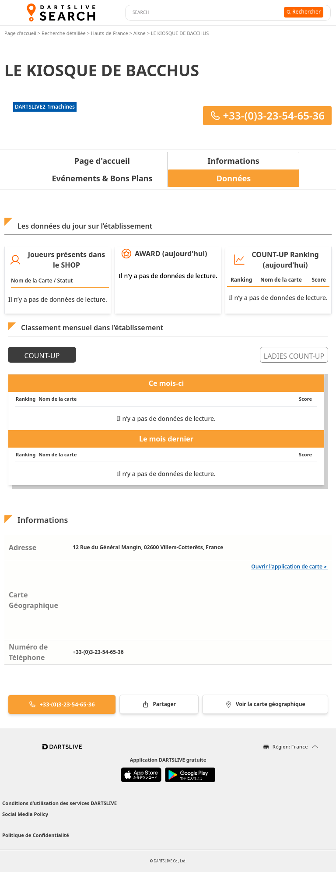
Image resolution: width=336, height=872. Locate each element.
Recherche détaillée (64, 33)
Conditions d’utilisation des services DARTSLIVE (59, 803)
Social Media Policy (25, 814)
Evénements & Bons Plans (102, 178)
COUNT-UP (42, 355)
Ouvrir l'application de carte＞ (289, 566)
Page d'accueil (21, 33)
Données (234, 178)
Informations (233, 160)
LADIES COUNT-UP (294, 356)
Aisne (139, 33)
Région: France (290, 746)
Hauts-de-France (109, 33)
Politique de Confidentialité (35, 835)
